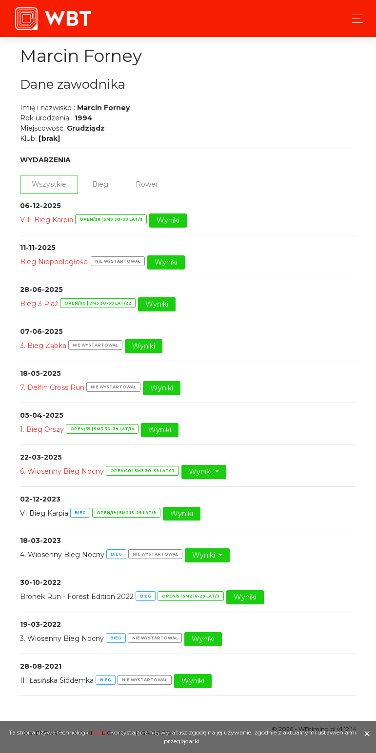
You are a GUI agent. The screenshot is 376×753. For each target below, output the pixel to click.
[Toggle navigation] (355, 18)
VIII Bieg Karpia (46, 219)
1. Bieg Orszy (42, 429)
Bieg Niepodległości (54, 261)
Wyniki (168, 220)
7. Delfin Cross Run (52, 387)
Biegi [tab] (101, 184)
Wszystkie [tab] (49, 184)
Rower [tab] (147, 184)
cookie (98, 732)
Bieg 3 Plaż (39, 303)
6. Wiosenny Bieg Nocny (62, 471)
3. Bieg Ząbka (43, 345)
